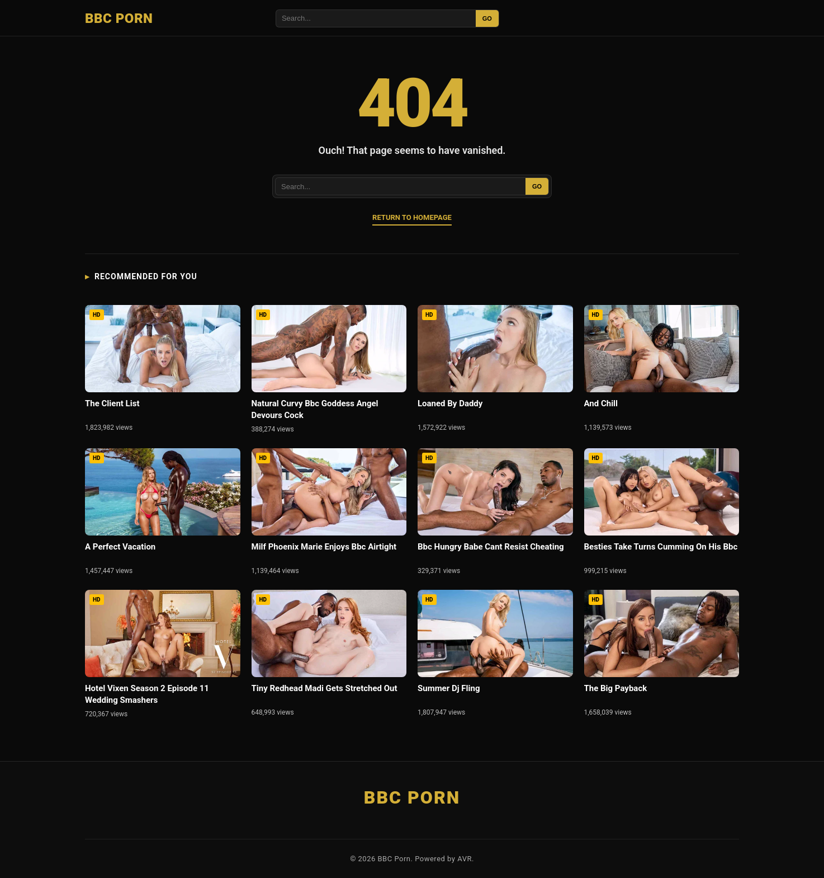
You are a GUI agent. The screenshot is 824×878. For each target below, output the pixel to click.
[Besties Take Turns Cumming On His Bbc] (662, 513)
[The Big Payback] (662, 655)
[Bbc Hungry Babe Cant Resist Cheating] (495, 513)
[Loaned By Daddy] (495, 370)
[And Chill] (662, 370)
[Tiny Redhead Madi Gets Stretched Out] (329, 655)
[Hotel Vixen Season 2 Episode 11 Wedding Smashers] (162, 656)
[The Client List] (162, 370)
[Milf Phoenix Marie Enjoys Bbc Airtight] (329, 513)
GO (487, 18)
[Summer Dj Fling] (495, 655)
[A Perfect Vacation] (162, 513)
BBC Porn (119, 18)
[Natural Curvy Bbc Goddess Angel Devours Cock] (329, 371)
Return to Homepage (412, 217)
